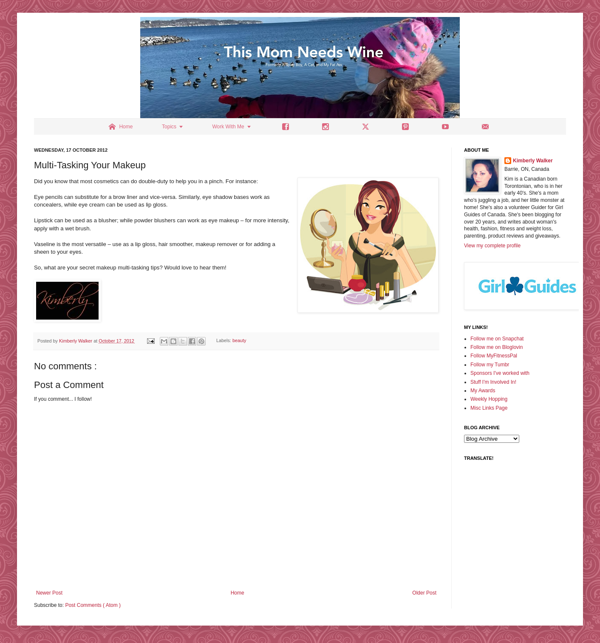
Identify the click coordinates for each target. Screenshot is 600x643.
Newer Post (49, 593)
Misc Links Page (488, 408)
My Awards (482, 391)
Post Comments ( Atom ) (93, 605)
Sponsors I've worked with (499, 373)
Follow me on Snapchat (497, 339)
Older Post (424, 593)
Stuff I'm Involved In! (493, 382)
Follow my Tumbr (489, 365)
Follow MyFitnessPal (493, 356)
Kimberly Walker (533, 161)
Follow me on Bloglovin (496, 347)
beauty (239, 340)
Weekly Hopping (488, 399)
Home (237, 593)
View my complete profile (492, 246)
